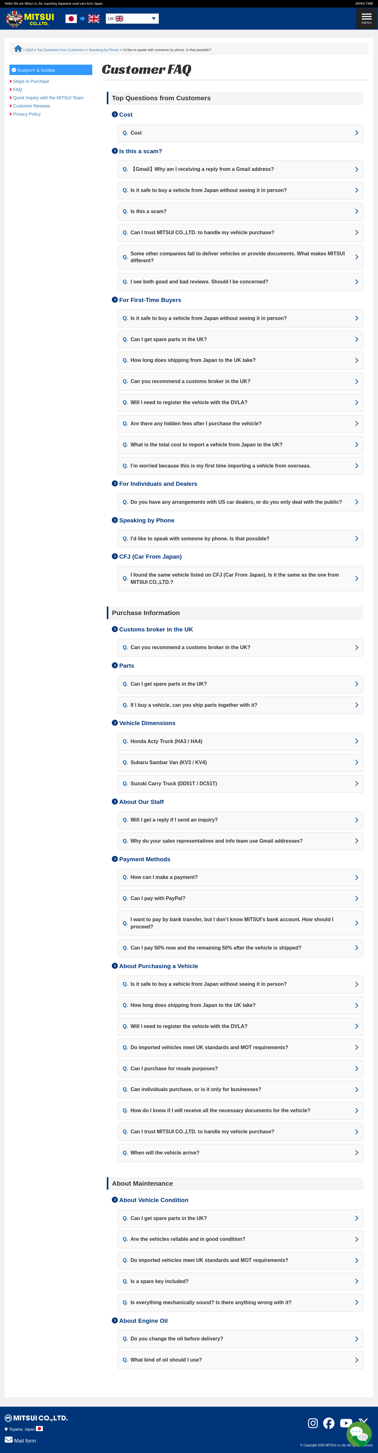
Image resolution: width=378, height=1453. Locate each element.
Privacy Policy (27, 114)
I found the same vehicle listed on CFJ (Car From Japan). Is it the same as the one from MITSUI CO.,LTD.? (231, 578)
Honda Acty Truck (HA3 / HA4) (163, 741)
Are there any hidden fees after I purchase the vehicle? (192, 423)
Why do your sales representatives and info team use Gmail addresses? (213, 841)
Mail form (20, 1440)
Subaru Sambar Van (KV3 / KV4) (165, 762)
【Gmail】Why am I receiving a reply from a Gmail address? (198, 169)
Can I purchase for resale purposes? (170, 1068)
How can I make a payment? (160, 877)
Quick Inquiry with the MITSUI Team (48, 97)
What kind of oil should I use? (162, 1360)
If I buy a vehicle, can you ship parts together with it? (190, 705)
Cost (132, 133)
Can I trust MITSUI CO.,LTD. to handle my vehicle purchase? (199, 232)
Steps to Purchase (31, 81)
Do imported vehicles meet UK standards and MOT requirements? (205, 1047)
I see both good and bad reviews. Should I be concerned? (195, 282)
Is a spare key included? (156, 1281)
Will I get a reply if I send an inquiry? (170, 820)
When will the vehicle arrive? (161, 1153)
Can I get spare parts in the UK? (165, 339)
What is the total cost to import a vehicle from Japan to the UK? (203, 445)
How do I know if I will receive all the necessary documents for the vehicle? (217, 1110)
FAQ (17, 89)
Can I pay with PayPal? (154, 898)
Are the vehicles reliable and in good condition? (184, 1239)
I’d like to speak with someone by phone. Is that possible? (196, 539)
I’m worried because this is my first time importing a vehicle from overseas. (217, 466)
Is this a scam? (145, 211)
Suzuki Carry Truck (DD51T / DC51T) (170, 784)
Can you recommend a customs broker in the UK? (186, 381)
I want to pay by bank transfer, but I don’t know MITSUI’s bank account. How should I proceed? (228, 923)
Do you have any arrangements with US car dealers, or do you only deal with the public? (232, 502)
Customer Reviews (31, 105)
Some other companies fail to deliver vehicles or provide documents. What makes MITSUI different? (234, 257)
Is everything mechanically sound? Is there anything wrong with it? (207, 1302)
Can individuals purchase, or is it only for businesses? (192, 1089)
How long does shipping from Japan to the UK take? (189, 360)
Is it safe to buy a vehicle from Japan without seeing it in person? (205, 190)
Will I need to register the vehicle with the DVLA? (185, 402)
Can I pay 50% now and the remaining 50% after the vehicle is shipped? (212, 948)
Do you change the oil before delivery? (173, 1339)
